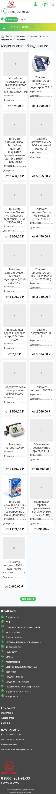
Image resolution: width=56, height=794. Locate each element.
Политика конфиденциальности (16, 749)
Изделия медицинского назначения (23, 627)
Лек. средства (12, 617)
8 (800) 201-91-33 (18, 11)
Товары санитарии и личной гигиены (23, 642)
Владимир (11, 19)
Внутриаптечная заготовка (18, 691)
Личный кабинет (9, 744)
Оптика (9, 657)
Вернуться (28, 599)
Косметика (11, 672)
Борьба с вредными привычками (21, 667)
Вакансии (5, 723)
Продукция (8, 611)
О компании (7, 713)
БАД (8, 622)
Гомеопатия (11, 652)
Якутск (23, 19)
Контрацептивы (13, 647)
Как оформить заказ (11, 734)
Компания (8, 708)
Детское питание (14, 637)
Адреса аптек (7, 718)
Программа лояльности (12, 739)
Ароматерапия (13, 662)
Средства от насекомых (17, 682)
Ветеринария (12, 696)
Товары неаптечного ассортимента (22, 686)
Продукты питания (15, 677)
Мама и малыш (13, 632)
